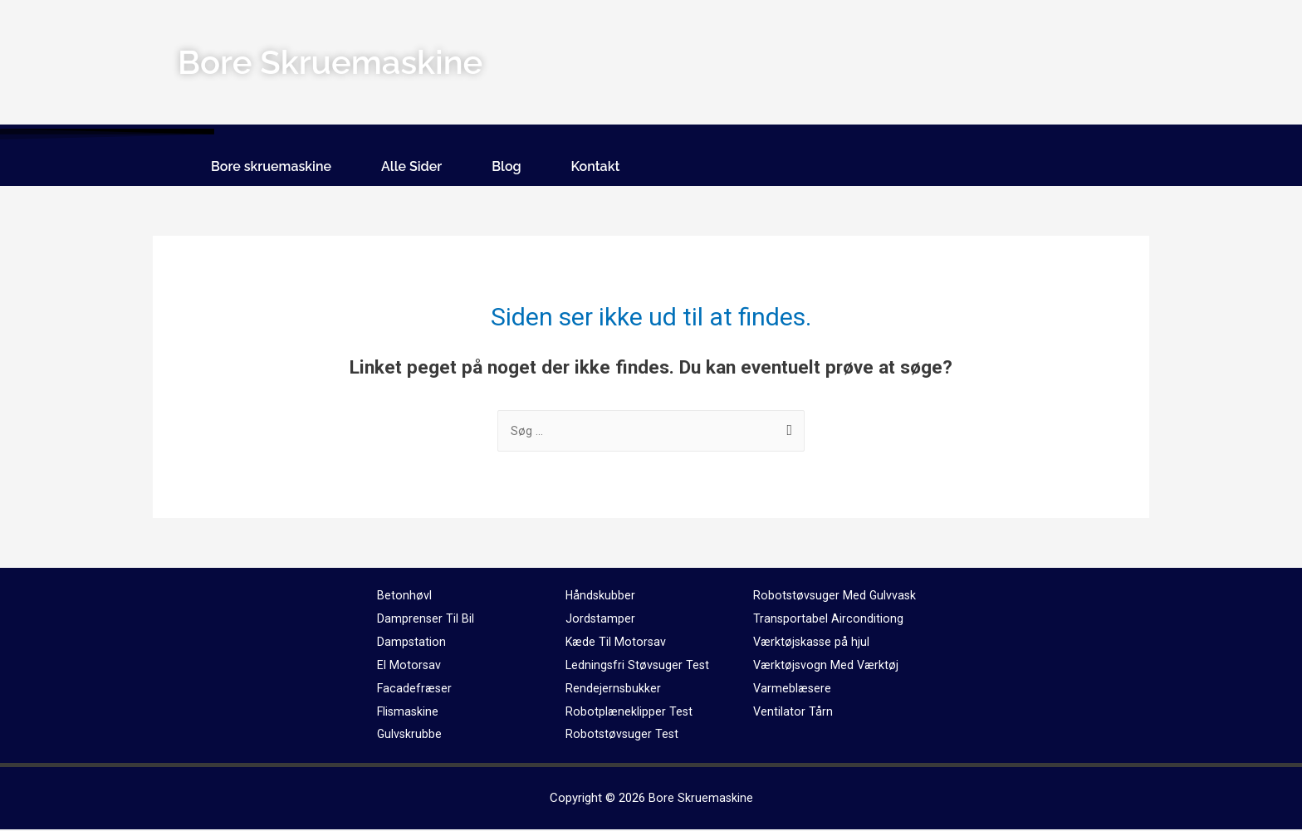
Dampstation (412, 643)
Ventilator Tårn (793, 713)
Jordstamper (600, 620)
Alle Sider (411, 166)
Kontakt (595, 166)
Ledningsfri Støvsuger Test (638, 666)
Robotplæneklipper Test (629, 713)
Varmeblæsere (793, 689)
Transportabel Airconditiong (828, 620)
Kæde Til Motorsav (616, 643)
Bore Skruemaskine (700, 799)
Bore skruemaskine (271, 166)
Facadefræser (415, 689)
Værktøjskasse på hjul (813, 643)
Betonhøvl (404, 596)
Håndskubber (601, 596)
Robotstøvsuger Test (623, 735)
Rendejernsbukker (613, 689)
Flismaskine (409, 713)
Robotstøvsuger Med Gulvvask (836, 596)
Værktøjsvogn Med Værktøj (828, 666)
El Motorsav (409, 666)
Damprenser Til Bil (426, 620)
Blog (506, 166)
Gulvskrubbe (410, 735)
